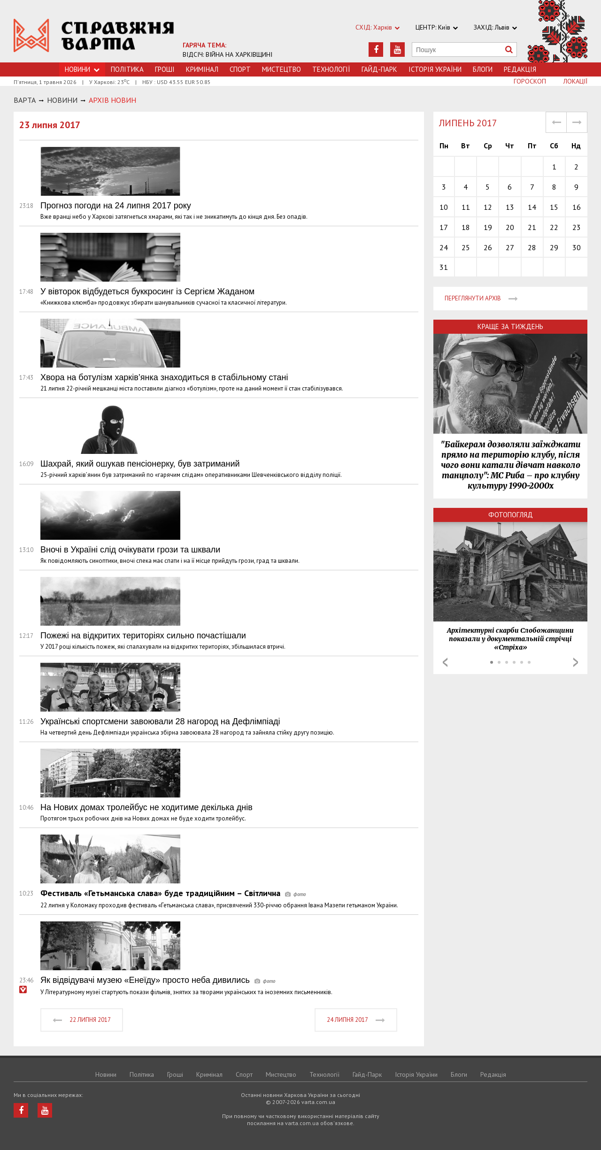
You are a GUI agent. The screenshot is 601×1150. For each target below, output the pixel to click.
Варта (25, 100)
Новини (105, 1074)
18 (466, 227)
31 (443, 267)
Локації (575, 81)
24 (443, 247)
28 (532, 247)
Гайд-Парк (379, 69)
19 (488, 227)
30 (576, 247)
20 (510, 227)
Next (575, 662)
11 (466, 207)
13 (510, 207)
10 (443, 207)
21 (532, 227)
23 (576, 227)
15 (554, 207)
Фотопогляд (510, 514)
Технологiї (331, 69)
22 (554, 227)
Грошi (165, 69)
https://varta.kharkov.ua (94, 36)
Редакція (520, 69)
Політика (127, 69)
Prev (445, 662)
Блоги (483, 69)
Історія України (435, 69)
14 (532, 207)
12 (488, 207)
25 (466, 247)
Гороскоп (530, 81)
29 (554, 247)
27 (510, 247)
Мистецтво (281, 69)
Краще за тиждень (510, 326)
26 (488, 247)
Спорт (240, 69)
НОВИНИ (62, 100)
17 (443, 227)
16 (576, 207)
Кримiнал (202, 69)
